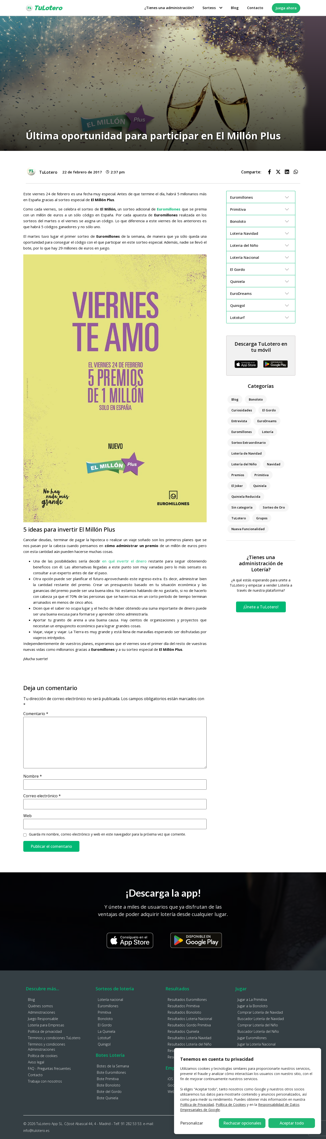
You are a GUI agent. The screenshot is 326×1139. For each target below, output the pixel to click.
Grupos (261, 518)
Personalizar (191, 1123)
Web (27, 816)
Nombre (32, 776)
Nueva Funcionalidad (248, 529)
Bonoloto (256, 399)
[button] (269, 172)
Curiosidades (241, 410)
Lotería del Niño (244, 464)
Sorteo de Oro (274, 507)
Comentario (35, 714)
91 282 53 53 (131, 1123)
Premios (237, 475)
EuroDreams (266, 421)
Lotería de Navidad (246, 453)
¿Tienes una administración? (169, 7)
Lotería (267, 432)
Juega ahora (286, 8)
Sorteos (212, 7)
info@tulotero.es (36, 1130)
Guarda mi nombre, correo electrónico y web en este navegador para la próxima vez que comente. (107, 834)
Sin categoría (241, 507)
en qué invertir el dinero (124, 561)
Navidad (273, 464)
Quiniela (259, 486)
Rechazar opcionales (242, 1123)
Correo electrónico (42, 796)
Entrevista (239, 421)
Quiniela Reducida (245, 496)
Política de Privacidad (197, 1104)
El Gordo (269, 410)
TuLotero (238, 518)
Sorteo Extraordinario (248, 442)
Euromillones (241, 432)
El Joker (237, 486)
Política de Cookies (231, 1104)
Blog (234, 7)
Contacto (255, 7)
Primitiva (261, 475)
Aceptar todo (292, 1123)
